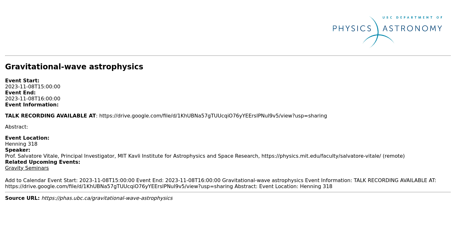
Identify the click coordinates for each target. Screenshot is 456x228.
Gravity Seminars (27, 168)
